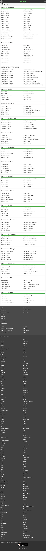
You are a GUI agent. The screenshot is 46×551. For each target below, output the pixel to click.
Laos (24, 376)
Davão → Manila (4, 164)
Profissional (2, 318)
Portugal (2, 419)
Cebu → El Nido (27, 51)
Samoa (24, 515)
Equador (2, 509)
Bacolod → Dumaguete (6, 226)
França (1, 370)
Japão (24, 359)
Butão (1, 472)
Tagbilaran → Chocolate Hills (30, 238)
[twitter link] (24, 548)
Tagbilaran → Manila (5, 244)
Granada (2, 521)
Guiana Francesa (3, 523)
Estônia (1, 363)
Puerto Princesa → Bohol (29, 69)
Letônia (1, 403)
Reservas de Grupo (4, 320)
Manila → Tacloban (28, 13)
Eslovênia (2, 426)
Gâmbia (1, 527)
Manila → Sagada (27, 25)
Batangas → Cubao (28, 255)
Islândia (2, 390)
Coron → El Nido (4, 135)
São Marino (2, 432)
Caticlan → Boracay (5, 266)
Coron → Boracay (5, 143)
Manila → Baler (27, 15)
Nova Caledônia (26, 419)
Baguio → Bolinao (27, 186)
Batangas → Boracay (5, 257)
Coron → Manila (4, 137)
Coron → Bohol (27, 141)
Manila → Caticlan (27, 11)
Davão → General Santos (29, 168)
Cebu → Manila (4, 47)
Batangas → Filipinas (28, 257)
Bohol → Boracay (27, 208)
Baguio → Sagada (5, 179)
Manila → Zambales (28, 31)
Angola (1, 447)
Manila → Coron (4, 19)
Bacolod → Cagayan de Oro (30, 224)
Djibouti (1, 503)
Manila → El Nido (5, 17)
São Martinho (25, 390)
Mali (24, 394)
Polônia (1, 417)
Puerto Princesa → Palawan (7, 83)
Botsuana (2, 474)
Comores (25, 367)
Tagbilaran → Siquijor (6, 242)
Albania (1, 343)
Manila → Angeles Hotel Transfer (31, 35)
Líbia (24, 386)
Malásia (24, 414)
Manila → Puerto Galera (29, 9)
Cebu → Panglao (27, 61)
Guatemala (2, 534)
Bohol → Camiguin (5, 211)
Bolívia (1, 467)
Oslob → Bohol (4, 93)
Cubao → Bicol (27, 193)
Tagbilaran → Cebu (5, 237)
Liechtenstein (3, 397)
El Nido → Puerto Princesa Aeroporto (32, 110)
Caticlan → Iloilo (27, 273)
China (1, 492)
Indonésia (25, 347)
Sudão (24, 461)
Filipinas (25, 439)
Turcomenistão (26, 488)
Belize (1, 476)
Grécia (1, 381)
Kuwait (24, 370)
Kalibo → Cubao (27, 288)
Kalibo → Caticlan (5, 284)
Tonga (24, 492)
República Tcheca (3, 357)
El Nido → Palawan (28, 106)
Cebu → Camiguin (27, 57)
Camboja (25, 365)
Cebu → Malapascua (28, 55)
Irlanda (1, 386)
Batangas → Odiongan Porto (30, 253)
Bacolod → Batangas (28, 226)
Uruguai (24, 502)
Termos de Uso (3, 310)
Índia (24, 350)
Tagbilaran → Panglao (6, 238)
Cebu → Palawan (5, 63)
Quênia (24, 361)
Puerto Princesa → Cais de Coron (31, 77)
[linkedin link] (22, 548)
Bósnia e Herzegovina (4, 348)
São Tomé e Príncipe (27, 535)
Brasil (1, 469)
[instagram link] (26, 548)
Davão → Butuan (5, 168)
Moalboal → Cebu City (28, 151)
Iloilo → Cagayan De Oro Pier (7, 302)
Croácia (1, 383)
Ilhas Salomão (26, 457)
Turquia (1, 434)
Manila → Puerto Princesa (7, 31)
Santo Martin (25, 473)
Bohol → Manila (4, 213)
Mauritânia (25, 405)
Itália (1, 392)
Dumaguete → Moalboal (29, 126)
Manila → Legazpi (27, 17)
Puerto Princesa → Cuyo (29, 79)
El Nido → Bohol (27, 114)
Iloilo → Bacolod (4, 298)
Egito (1, 510)
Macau (24, 399)
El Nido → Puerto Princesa (7, 108)
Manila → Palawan (5, 15)
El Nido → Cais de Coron (29, 112)
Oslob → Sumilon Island (29, 93)
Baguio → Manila (5, 180)
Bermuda (25, 526)
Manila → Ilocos (27, 21)
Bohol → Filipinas (27, 215)
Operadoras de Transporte (5, 332)
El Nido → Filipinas (5, 114)
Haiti (24, 345)
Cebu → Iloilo (26, 53)
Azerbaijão (2, 452)
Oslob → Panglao (27, 95)
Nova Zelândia (26, 428)
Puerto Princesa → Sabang (7, 77)
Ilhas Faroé (2, 368)
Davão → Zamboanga (28, 170)
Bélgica (1, 350)
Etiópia (1, 516)
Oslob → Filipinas (27, 99)
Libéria (24, 383)
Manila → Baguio (5, 11)
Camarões (2, 490)
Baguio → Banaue (5, 184)
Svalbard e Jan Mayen (4, 428)
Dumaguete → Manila (6, 124)
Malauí (24, 410)
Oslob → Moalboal (5, 97)
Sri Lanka (25, 381)
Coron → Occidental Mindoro (30, 135)
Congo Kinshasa (3, 480)
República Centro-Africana (5, 481)
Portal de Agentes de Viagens (6, 330)
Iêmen (24, 517)
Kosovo (1, 396)
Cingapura (25, 463)
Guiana (24, 339)
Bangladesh (2, 456)
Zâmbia (24, 521)
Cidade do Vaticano (4, 437)
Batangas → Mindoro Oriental (30, 251)
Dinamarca (2, 361)
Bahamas (2, 471)
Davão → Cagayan (28, 172)
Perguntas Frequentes (27, 309)
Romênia (2, 421)
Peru (24, 434)
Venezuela (25, 508)
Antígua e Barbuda (4, 443)
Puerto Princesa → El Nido (7, 69)
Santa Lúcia (25, 379)
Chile (1, 489)
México (24, 412)
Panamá (25, 432)
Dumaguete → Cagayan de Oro (30, 128)
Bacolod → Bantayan (5, 230)
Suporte (2, 314)
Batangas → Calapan (28, 259)
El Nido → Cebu (4, 112)
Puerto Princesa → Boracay (7, 79)
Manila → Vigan (4, 29)
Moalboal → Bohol (5, 157)
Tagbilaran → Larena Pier (29, 244)
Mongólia (25, 397)
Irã (23, 354)
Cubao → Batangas (5, 197)
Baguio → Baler (4, 186)
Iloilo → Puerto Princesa (29, 300)
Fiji (1, 518)
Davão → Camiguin (28, 166)
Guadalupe (2, 530)
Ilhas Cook (2, 487)
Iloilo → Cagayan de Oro (6, 300)
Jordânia (25, 357)
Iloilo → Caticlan (27, 298)
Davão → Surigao (27, 164)
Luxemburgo (2, 401)
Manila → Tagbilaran (28, 38)
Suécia (1, 425)
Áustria (1, 347)
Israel (24, 348)
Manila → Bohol (4, 33)
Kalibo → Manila (4, 282)
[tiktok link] (19, 548)
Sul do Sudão (25, 470)
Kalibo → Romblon (28, 280)
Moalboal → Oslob (5, 151)
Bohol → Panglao (27, 210)
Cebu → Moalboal (5, 61)
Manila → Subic (27, 19)
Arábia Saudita (26, 455)
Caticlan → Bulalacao (28, 269)
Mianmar (25, 396)
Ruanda (24, 453)
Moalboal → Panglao (28, 157)
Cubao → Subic (27, 197)
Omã (24, 430)
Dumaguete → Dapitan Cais (30, 121)
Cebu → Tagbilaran (5, 53)
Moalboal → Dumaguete (29, 153)
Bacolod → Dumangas (28, 228)
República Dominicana (4, 505)
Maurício (25, 406)
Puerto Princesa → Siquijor (29, 75)
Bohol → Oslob (4, 215)
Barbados (2, 454)
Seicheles (25, 459)
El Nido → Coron (4, 106)
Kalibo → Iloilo (4, 288)
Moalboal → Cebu (5, 150)
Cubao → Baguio (5, 193)
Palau (24, 446)
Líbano (24, 377)
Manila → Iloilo (4, 25)
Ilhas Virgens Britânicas (27, 510)
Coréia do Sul (25, 368)
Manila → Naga (27, 29)
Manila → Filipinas (28, 23)
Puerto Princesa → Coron (6, 71)
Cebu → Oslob (4, 57)
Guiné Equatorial (3, 532)
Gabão (1, 519)
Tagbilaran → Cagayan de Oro (30, 240)
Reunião (24, 452)
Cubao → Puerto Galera (29, 195)
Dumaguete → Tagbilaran (29, 124)
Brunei (1, 465)
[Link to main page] (23, 1)
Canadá (1, 478)
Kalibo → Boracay (5, 280)
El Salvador (25, 472)
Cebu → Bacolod (5, 55)
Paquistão (25, 441)
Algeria (1, 507)
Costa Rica (2, 496)
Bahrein (1, 460)
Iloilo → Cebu (4, 297)
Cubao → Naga (27, 201)
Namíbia (25, 417)
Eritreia (1, 514)
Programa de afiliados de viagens (6, 328)
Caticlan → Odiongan (5, 271)
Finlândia (2, 367)
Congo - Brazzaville (4, 483)
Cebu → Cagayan (27, 63)
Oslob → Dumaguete (28, 92)
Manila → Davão (4, 21)
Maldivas (25, 408)
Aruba (24, 524)
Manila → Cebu (4, 9)
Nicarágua (25, 425)
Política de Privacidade (4, 312)
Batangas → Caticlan (5, 253)
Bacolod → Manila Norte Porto (30, 222)
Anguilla (2, 445)
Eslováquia (2, 430)
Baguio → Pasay (27, 180)
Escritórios (2, 316)
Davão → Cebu (4, 166)
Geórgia (1, 374)
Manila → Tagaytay (5, 27)
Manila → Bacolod (5, 23)
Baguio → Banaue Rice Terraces (30, 179)
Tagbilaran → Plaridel (28, 242)
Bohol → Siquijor (5, 210)
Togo (24, 481)
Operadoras (2, 321)
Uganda (24, 499)
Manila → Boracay (5, 13)
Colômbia (2, 494)
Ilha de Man (2, 388)
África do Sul (25, 519)
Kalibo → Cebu (27, 282)
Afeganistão (2, 442)
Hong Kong (25, 341)
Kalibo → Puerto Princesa (29, 286)
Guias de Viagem (26, 312)
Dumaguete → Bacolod (6, 126)
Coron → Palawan (27, 143)
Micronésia (25, 528)
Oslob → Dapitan (27, 97)
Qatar (24, 450)
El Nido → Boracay (28, 108)
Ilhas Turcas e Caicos (27, 477)
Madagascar (25, 392)
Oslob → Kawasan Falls (6, 95)
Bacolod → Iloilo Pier (28, 230)
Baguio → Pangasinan (28, 184)
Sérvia (1, 423)
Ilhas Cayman (25, 372)
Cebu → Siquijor (4, 51)
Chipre (1, 356)
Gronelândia (2, 379)
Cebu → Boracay (4, 59)
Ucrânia (1, 435)
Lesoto (24, 385)
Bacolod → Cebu (5, 224)
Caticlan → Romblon (5, 273)
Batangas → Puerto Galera (7, 251)
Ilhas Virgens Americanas (28, 537)
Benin (1, 463)
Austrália (2, 451)
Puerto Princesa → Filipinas (7, 73)
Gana (1, 525)
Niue (24, 533)
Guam (1, 536)
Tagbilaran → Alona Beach (29, 237)
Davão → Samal (4, 172)
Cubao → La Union (28, 199)
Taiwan (24, 495)
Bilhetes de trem (3, 323)
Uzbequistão (25, 504)
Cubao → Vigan (4, 201)
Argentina (2, 449)
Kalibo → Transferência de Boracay (31, 284)
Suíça (1, 354)
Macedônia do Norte (4, 410)
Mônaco (2, 405)
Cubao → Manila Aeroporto (7, 199)
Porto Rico (25, 443)
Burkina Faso (3, 458)
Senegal (24, 466)
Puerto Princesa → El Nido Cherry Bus (32, 83)
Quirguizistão (25, 363)
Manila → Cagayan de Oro (7, 36)
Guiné (1, 529)
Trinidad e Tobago (26, 493)
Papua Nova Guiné (26, 437)
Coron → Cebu (4, 141)
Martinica (25, 403)
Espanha (2, 365)
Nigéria (24, 423)
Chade (24, 479)
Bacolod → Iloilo (4, 228)
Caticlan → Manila (5, 268)
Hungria (2, 385)
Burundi (1, 461)
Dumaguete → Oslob (28, 122)
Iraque (24, 352)
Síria (24, 475)
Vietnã (24, 511)
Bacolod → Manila (5, 222)
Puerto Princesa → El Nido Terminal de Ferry (33, 85)
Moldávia (2, 406)
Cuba (1, 498)
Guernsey (2, 376)
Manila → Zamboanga (28, 36)
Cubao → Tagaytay (5, 195)
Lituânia (2, 399)
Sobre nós (2, 309)
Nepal (24, 426)
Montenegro (2, 408)
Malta (1, 412)
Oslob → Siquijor (5, 99)
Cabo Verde (2, 500)
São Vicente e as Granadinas (28, 506)
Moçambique (25, 415)
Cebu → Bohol (4, 45)
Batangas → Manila (5, 255)
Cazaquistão (25, 374)
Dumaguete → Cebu (5, 121)
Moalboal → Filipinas (28, 155)
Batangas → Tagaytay (6, 259)
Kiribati (24, 530)
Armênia (2, 345)
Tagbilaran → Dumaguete (6, 240)
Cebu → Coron (27, 59)
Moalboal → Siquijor (5, 155)
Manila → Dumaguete (6, 38)
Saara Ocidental (3, 512)
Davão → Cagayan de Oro (6, 170)
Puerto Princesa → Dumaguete (30, 81)
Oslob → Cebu (4, 92)
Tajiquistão (25, 484)
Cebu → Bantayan (27, 45)
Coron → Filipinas (27, 137)
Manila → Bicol (27, 27)
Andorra (2, 341)
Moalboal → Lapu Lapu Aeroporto (31, 150)
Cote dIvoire (2, 485)
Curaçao (2, 501)
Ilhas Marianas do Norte (28, 401)
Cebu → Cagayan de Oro (29, 49)
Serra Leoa (25, 464)
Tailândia (25, 482)
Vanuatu (25, 513)
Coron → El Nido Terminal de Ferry (31, 139)
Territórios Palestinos (27, 444)
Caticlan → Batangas (5, 269)
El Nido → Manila (5, 110)
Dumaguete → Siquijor (6, 122)
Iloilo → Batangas (27, 297)
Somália (24, 468)
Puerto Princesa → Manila (7, 75)
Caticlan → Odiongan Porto (29, 268)
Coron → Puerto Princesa (6, 139)
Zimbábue (25, 522)
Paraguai (25, 448)
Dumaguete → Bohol (5, 128)
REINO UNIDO (3, 372)
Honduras (25, 343)
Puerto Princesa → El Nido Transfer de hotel (33, 71)
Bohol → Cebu (4, 208)
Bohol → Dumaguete (28, 213)
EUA (24, 501)
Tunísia (24, 490)
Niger (24, 421)
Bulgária (2, 352)
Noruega (2, 415)
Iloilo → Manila (4, 295)
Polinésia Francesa (27, 435)
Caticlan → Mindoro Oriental (30, 266)
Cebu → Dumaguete (5, 49)
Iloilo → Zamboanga (28, 295)
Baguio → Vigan (4, 182)
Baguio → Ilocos (27, 182)
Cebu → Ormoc (27, 47)
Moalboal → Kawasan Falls (7, 153)
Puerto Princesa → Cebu (6, 81)
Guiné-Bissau (3, 538)
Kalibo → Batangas (5, 286)
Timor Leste (25, 486)
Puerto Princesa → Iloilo (29, 73)
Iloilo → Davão (27, 302)
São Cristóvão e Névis (27, 531)
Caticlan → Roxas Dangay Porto (30, 271)
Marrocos (25, 388)
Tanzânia (25, 497)
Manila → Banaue (27, 33)
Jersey (1, 394)
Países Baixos (3, 414)
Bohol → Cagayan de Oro (29, 211)
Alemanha (2, 359)
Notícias (25, 310)
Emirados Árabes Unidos (5, 440)
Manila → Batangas (5, 35)
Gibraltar (2, 377)
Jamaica (25, 356)
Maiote (24, 539)
